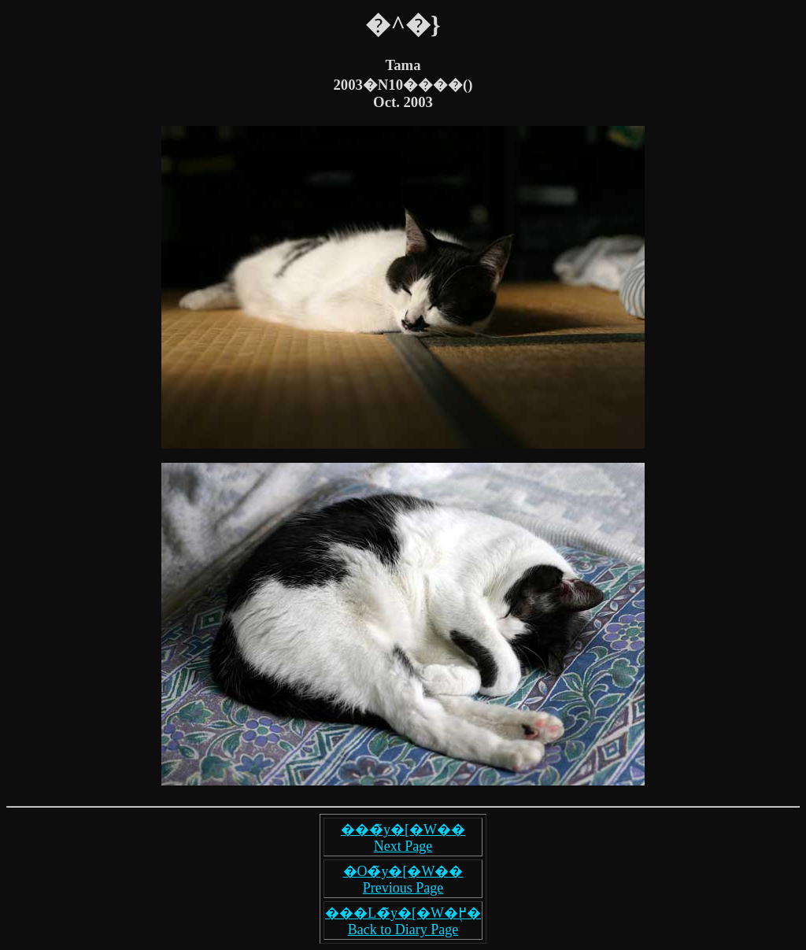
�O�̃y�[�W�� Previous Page (403, 879)
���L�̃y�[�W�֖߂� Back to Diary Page (403, 921)
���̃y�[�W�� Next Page (403, 838)
